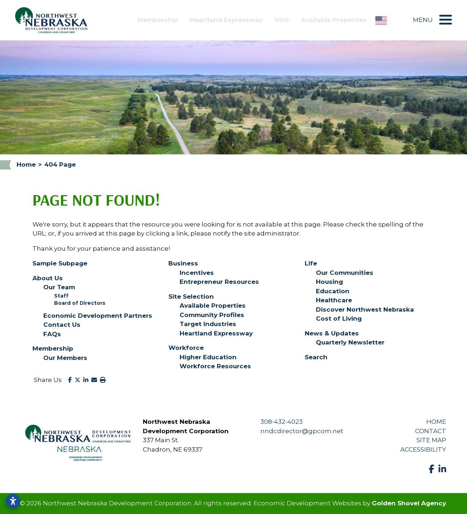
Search (316, 357)
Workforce (186, 347)
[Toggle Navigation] (444, 19)
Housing (329, 281)
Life (311, 263)
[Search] (400, 20)
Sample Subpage (59, 263)
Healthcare (334, 300)
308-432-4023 (281, 421)
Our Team (59, 287)
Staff (61, 296)
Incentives (197, 272)
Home (436, 421)
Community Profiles (212, 314)
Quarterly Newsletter (350, 342)
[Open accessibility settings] (13, 501)
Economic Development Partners (97, 315)
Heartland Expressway (226, 19)
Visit (281, 19)
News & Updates (332, 333)
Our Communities (344, 272)
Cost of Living (339, 318)
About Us (47, 278)
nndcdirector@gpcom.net (301, 431)
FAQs (52, 334)
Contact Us (61, 324)
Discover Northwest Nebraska (365, 309)
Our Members (65, 357)
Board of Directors (79, 303)
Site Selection (191, 296)
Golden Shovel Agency (409, 503)
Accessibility (423, 449)
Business (183, 263)
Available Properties (334, 19)
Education (332, 291)
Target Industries (208, 324)
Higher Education (208, 357)
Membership (157, 19)
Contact (430, 431)
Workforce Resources (215, 366)
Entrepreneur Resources (219, 281)
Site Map (431, 440)
